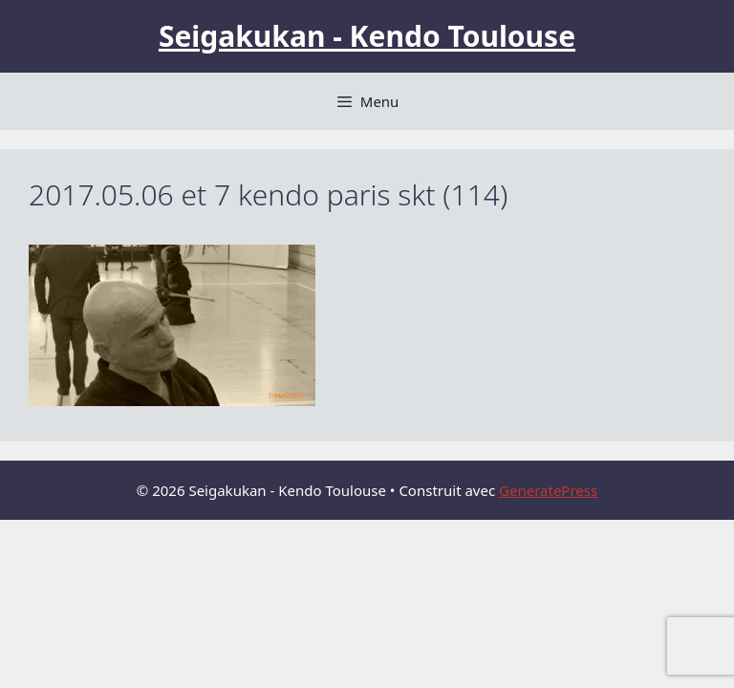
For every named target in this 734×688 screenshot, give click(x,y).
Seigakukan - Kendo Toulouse (367, 35)
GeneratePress (548, 490)
